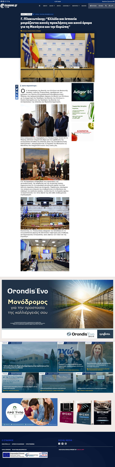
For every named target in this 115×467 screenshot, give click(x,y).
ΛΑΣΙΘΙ (23, 14)
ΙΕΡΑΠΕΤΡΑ (29, 14)
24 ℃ (111, 6)
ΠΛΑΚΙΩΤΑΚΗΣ (31, 31)
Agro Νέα (66, 6)
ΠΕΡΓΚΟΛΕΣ (100, 370)
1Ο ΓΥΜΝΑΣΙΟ (82, 390)
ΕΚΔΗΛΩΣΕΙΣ (50, 390)
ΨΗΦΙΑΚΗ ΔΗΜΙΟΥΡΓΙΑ (13, 370)
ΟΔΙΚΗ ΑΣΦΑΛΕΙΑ (89, 390)
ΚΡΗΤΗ (59, 6)
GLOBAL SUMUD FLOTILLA (73, 370)
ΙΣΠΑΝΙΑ (38, 31)
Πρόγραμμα (30, 444)
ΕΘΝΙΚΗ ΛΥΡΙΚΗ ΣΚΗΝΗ (58, 390)
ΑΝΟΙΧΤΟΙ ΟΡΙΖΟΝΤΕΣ (14, 390)
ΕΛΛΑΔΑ (24, 31)
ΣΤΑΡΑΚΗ (7, 390)
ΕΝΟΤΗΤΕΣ (75, 6)
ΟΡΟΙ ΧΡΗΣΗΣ (6, 449)
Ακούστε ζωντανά (108, 1)
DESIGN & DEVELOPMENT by (71, 449)
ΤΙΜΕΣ (101, 6)
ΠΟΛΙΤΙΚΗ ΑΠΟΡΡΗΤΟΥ (19, 449)
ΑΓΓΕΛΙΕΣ (93, 6)
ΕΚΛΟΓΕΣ (84, 6)
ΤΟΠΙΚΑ (6, 370)
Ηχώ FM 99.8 (6, 444)
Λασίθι (52, 6)
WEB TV (45, 6)
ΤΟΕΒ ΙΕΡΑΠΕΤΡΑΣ (93, 370)
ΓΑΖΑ (66, 370)
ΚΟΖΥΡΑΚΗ (95, 368)
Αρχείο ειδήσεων (18, 444)
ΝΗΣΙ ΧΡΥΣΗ (101, 368)
